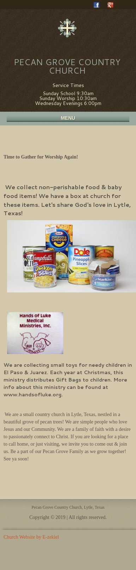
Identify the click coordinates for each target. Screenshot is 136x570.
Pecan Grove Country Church (67, 66)
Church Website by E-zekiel (31, 537)
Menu (68, 118)
